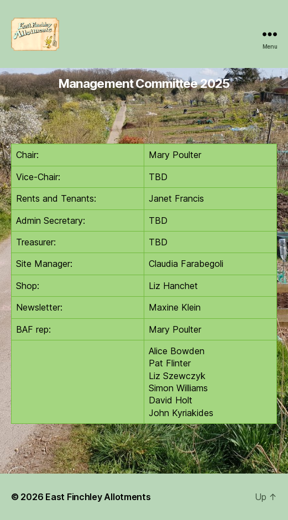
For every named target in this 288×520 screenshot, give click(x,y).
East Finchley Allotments (98, 496)
